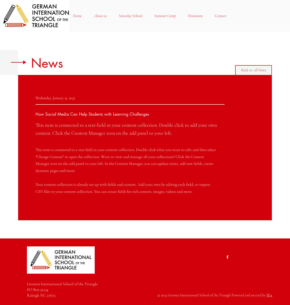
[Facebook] (227, 257)
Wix (269, 295)
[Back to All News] (253, 70)
